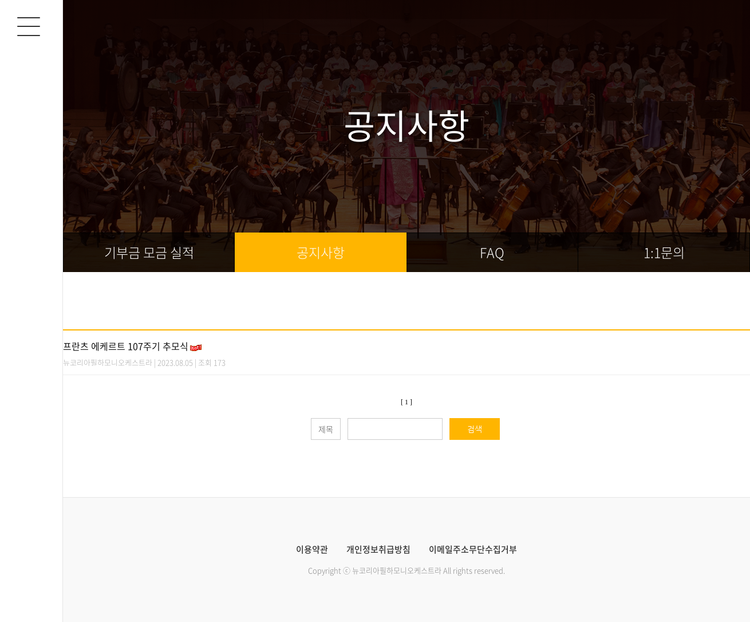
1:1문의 (664, 253)
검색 (474, 429)
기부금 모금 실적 (149, 253)
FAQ (492, 253)
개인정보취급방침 (378, 550)
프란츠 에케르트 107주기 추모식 (125, 346)
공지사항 (321, 253)
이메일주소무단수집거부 (473, 550)
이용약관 (312, 550)
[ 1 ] (406, 402)
